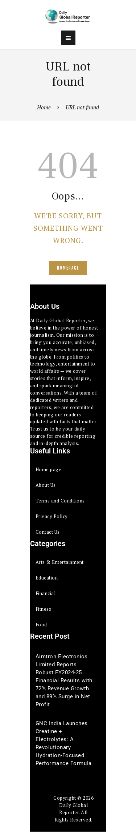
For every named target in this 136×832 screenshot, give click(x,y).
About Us (46, 485)
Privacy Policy (52, 516)
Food (41, 624)
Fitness (43, 609)
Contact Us (48, 532)
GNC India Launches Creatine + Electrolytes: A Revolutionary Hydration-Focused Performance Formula (64, 743)
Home (44, 107)
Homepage (68, 268)
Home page (49, 469)
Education (47, 577)
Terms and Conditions (60, 500)
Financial (46, 593)
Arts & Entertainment (60, 562)
